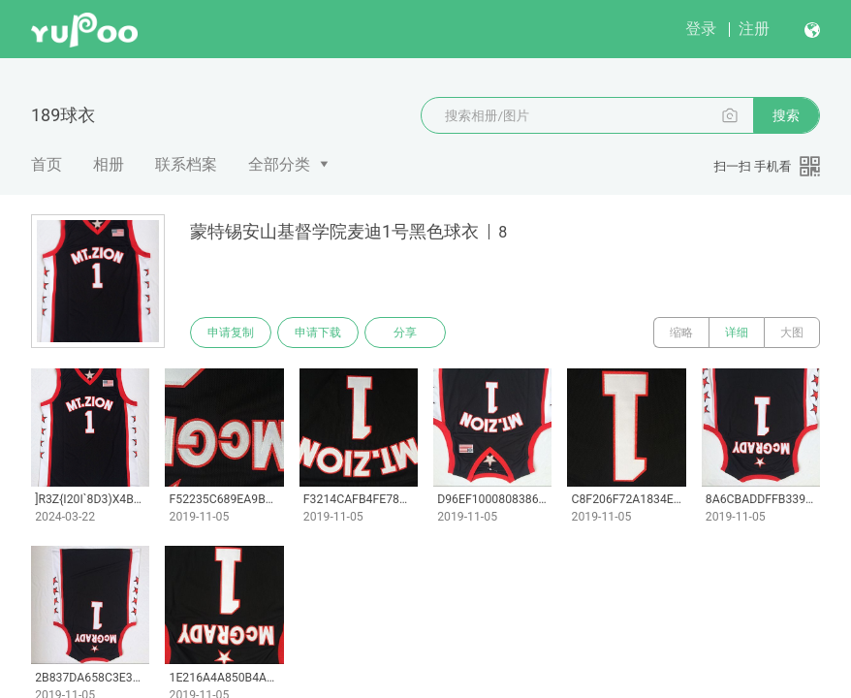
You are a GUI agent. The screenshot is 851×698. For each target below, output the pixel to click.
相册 (108, 164)
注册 (754, 28)
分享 (405, 332)
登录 (700, 28)
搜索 (786, 115)
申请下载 (318, 332)
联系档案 (186, 164)
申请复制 (230, 332)
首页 (46, 164)
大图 (792, 332)
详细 (736, 332)
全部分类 (279, 164)
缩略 (681, 332)
